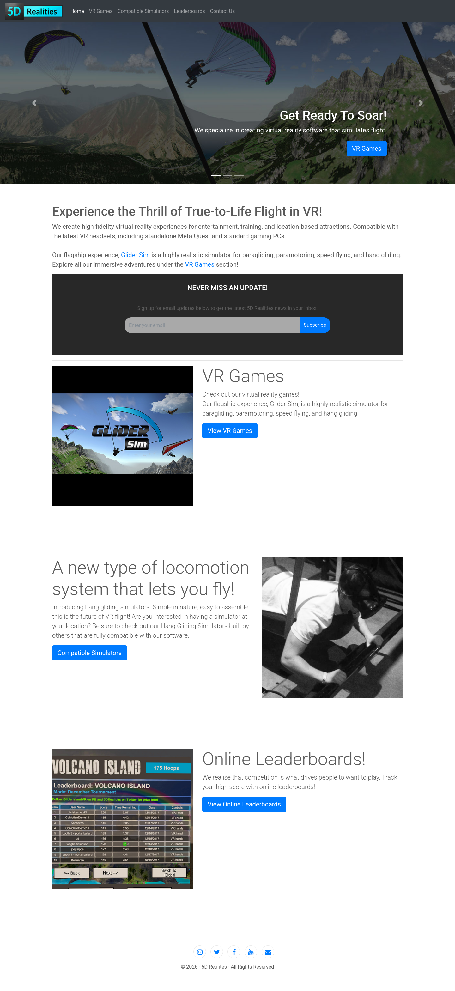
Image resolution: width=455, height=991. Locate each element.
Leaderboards (189, 11)
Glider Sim (135, 255)
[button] (34, 103)
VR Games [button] (366, 148)
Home (78, 10)
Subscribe (315, 325)
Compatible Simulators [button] (90, 653)
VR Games (100, 11)
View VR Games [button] (230, 431)
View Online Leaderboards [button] (244, 804)
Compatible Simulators (143, 11)
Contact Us (222, 11)
